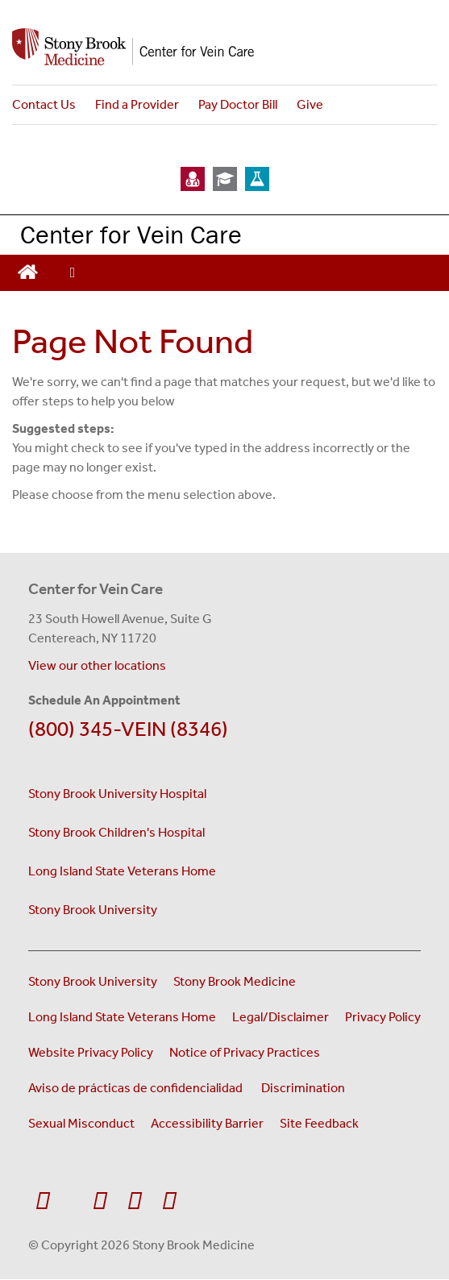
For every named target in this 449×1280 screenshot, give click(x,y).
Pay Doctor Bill (237, 104)
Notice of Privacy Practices (244, 1052)
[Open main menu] (72, 272)
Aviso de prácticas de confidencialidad (136, 1087)
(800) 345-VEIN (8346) (128, 729)
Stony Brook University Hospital (117, 793)
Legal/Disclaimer (280, 1016)
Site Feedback (319, 1123)
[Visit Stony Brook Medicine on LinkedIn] (169, 1201)
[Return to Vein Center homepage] (28, 270)
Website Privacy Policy (90, 1052)
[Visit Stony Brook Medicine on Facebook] (42, 1201)
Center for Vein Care (131, 234)
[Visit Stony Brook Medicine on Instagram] (134, 1201)
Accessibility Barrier (207, 1123)
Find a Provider (137, 104)
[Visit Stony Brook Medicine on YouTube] (99, 1201)
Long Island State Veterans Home (122, 871)
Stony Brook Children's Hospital (116, 832)
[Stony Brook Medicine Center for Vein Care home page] (224, 46)
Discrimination (303, 1087)
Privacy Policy (383, 1016)
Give (310, 104)
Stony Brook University (92, 909)
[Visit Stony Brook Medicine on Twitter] (71, 1193)
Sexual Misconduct (81, 1123)
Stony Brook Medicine (234, 981)
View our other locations (97, 665)
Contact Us (44, 104)
